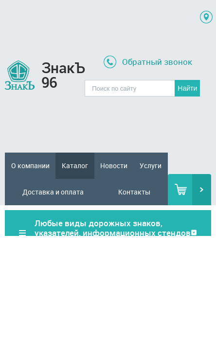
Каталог (75, 165)
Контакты (134, 191)
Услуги (151, 165)
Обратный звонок (157, 61)
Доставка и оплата (53, 191)
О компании (30, 165)
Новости (113, 165)
